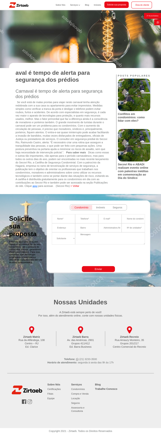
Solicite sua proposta (116, 5)
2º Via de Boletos (152, 16)
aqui (35, 186)
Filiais (50, 394)
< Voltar (74, 186)
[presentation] (106, 262)
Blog (87, 5)
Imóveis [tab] (100, 207)
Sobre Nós (60, 5)
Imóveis (97, 5)
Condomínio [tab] (81, 207)
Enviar (98, 269)
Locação (75, 398)
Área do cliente (142, 5)
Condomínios (78, 389)
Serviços (74, 5)
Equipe (51, 398)
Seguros (75, 403)
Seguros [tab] (117, 207)
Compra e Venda (80, 394)
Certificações (54, 389)
